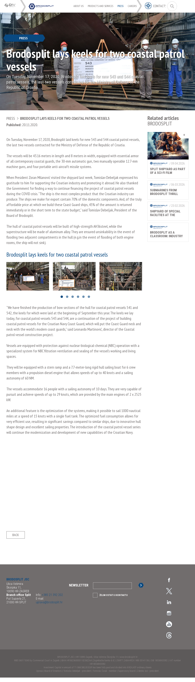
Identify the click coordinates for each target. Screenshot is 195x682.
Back (15, 537)
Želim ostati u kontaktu (113, 599)
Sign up (142, 590)
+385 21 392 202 (52, 599)
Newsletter (78, 589)
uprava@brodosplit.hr (49, 607)
